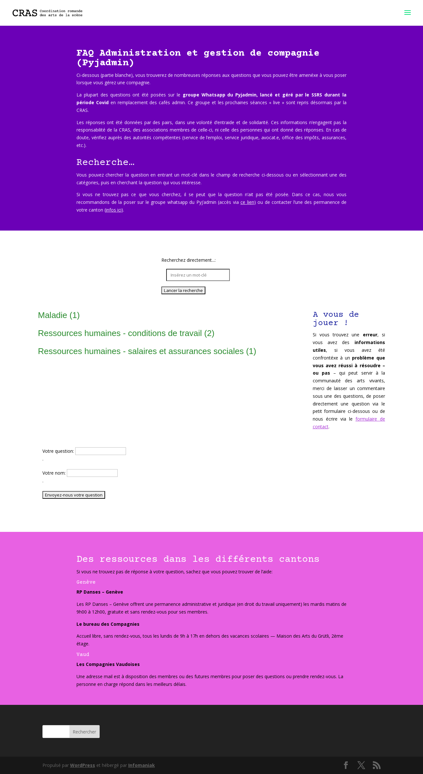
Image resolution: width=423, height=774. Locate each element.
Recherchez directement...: (188, 260)
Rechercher (84, 732)
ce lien (247, 202)
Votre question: (58, 451)
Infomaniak (141, 765)
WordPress (82, 765)
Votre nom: (54, 473)
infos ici (114, 210)
